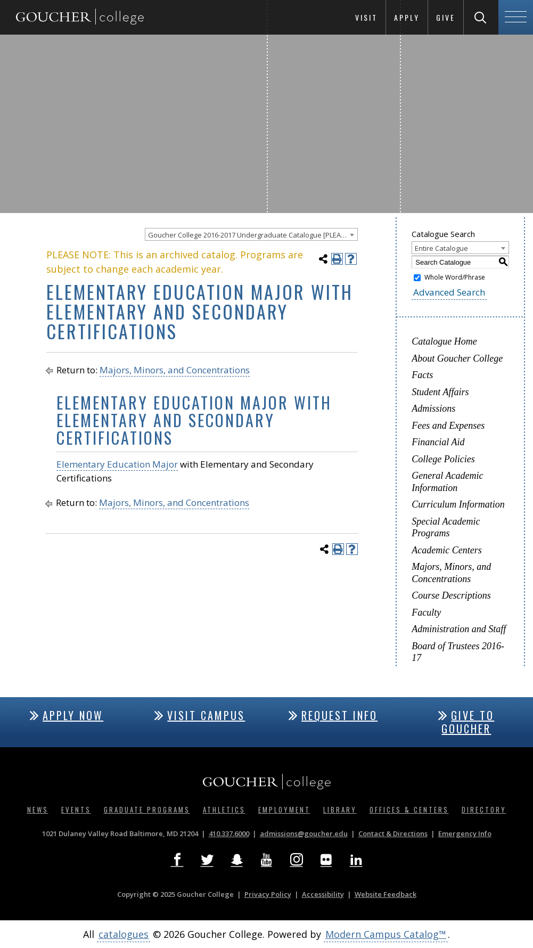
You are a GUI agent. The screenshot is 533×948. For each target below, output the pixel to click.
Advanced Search (449, 292)
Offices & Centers (409, 809)
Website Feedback (385, 894)
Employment (284, 809)
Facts (422, 375)
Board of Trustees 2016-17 (458, 652)
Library (340, 809)
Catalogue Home (444, 341)
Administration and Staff (459, 629)
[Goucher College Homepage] (80, 17)
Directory (484, 809)
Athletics (224, 809)
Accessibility (323, 894)
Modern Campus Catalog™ (385, 934)
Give (445, 17)
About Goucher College (457, 358)
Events (76, 809)
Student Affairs (440, 392)
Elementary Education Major (117, 464)
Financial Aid (438, 442)
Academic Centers (446, 550)
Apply (407, 17)
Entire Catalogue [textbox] (441, 248)
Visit (366, 17)
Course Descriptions (451, 595)
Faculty (426, 612)
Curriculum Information (458, 504)
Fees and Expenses (448, 425)
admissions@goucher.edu (304, 833)
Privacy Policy (267, 894)
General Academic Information (447, 481)
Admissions (433, 408)
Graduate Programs (147, 809)
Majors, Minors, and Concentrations (175, 370)
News (37, 809)
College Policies (443, 459)
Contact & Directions (393, 833)
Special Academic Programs (446, 527)
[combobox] (251, 234)
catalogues (124, 934)
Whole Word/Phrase (454, 277)
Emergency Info (464, 833)
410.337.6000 (229, 833)
